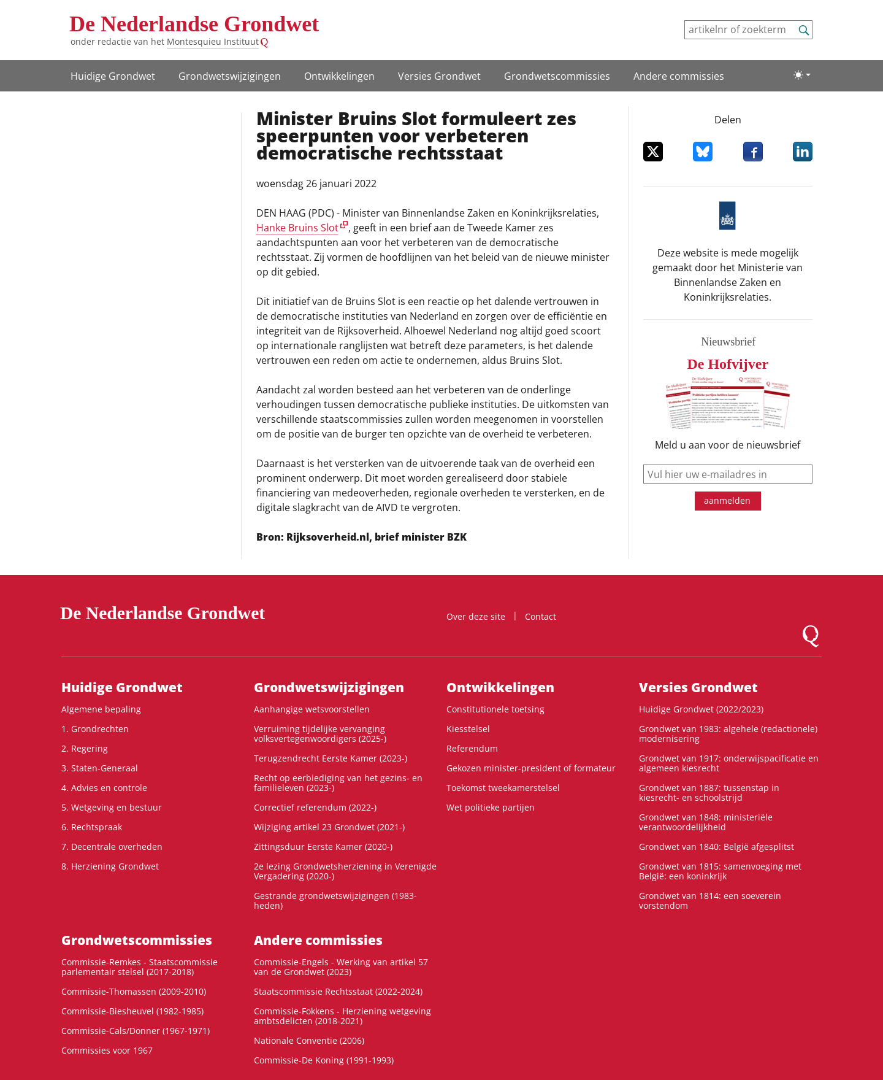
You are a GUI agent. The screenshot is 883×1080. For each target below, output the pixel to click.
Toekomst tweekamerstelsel (503, 787)
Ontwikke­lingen (339, 76)
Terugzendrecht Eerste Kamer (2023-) (330, 758)
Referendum (472, 748)
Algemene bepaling (101, 709)
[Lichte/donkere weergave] (802, 74)
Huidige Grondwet (113, 76)
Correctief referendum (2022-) (315, 807)
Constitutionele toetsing (495, 709)
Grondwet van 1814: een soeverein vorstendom (710, 900)
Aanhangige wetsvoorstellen (312, 709)
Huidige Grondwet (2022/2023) (701, 709)
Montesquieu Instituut (213, 41)
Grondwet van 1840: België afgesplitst (716, 846)
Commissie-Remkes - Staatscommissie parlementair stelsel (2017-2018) (139, 967)
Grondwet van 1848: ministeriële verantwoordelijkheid (706, 822)
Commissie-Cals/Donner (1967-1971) (135, 1030)
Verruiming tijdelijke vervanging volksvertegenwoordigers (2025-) (320, 733)
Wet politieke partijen (490, 807)
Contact (540, 616)
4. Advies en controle (104, 787)
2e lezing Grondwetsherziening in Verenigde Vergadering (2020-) (345, 871)
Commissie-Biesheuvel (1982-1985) (132, 1011)
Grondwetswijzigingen (229, 76)
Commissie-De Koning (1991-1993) (324, 1060)
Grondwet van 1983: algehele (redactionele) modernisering (728, 733)
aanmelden (727, 500)
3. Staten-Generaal (99, 768)
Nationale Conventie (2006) (309, 1040)
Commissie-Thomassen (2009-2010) (133, 991)
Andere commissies (678, 76)
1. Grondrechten (95, 729)
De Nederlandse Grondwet (194, 24)
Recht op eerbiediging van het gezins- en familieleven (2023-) (338, 782)
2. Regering (84, 748)
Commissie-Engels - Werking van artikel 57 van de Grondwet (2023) (341, 967)
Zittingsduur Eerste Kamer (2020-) (323, 846)
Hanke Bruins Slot (297, 227)
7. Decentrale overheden (111, 846)
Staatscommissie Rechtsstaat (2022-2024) (338, 991)
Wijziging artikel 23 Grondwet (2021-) (329, 827)
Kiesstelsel (468, 729)
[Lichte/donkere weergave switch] (802, 75)
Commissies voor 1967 (107, 1050)
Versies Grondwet (439, 76)
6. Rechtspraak (91, 827)
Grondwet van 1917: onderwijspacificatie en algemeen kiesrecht (729, 763)
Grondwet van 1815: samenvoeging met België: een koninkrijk (720, 871)
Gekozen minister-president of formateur (531, 768)
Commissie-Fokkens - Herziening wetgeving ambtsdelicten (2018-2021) (342, 1016)
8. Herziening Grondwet (110, 866)
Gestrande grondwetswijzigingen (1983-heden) (335, 900)
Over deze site (475, 616)
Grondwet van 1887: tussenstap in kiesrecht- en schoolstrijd (709, 792)
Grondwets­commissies (557, 76)
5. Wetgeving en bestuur (111, 807)
